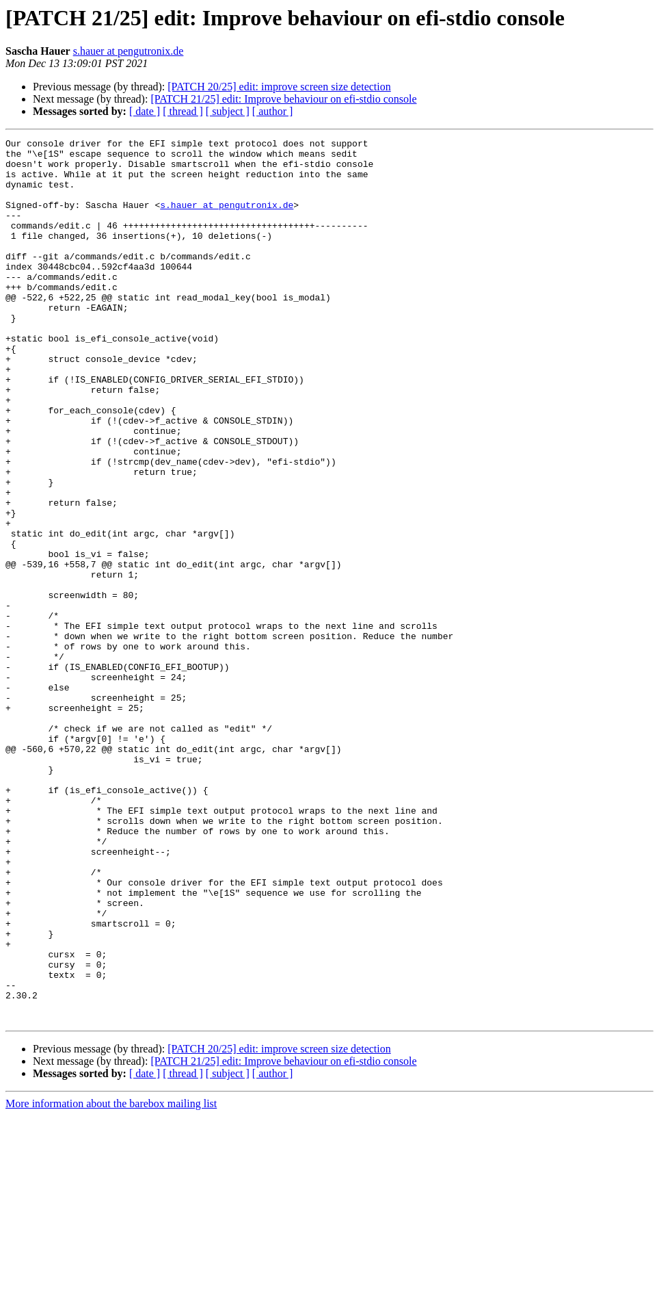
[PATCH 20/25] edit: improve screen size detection (278, 86)
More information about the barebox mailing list (111, 1280)
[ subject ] (228, 111)
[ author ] (272, 111)
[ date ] (144, 111)
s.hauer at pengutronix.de (128, 51)
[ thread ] (183, 111)
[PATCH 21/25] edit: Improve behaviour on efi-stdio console (283, 99)
